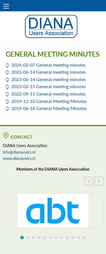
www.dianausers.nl (19, 158)
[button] (99, 181)
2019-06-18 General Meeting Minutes (49, 108)
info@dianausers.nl (19, 152)
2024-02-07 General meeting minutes (48, 65)
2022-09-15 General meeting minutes (48, 93)
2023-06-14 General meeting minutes (48, 72)
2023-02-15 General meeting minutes (48, 86)
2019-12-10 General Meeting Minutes (49, 101)
